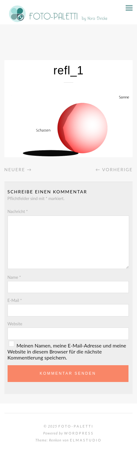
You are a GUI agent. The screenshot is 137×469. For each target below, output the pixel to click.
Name (14, 277)
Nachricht (18, 211)
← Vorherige (114, 169)
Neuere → (18, 169)
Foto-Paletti (75, 426)
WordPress (79, 433)
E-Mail (15, 300)
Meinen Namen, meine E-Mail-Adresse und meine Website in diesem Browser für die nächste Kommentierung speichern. (67, 351)
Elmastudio (85, 440)
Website (15, 323)
